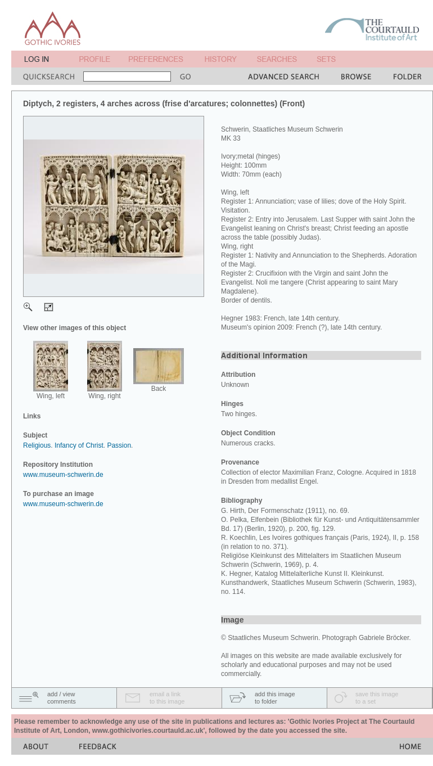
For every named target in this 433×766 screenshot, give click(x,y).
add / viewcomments (61, 698)
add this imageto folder (275, 698)
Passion (119, 445)
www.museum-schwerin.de (63, 475)
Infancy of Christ (79, 445)
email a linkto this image (167, 698)
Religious (37, 445)
